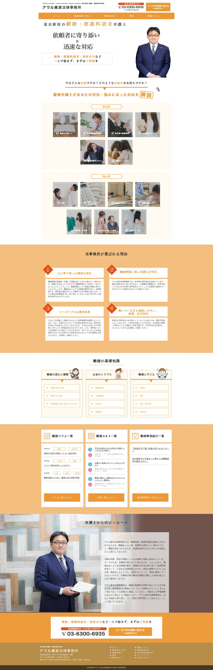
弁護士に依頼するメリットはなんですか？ (110, 464)
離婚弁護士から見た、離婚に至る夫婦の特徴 (61, 478)
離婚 (59, 449)
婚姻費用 (95, 412)
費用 (132, 16)
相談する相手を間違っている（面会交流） (61, 453)
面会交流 (139, 412)
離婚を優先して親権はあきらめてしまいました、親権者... (110, 479)
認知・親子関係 (142, 404)
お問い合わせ (142, 658)
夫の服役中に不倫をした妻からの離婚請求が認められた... (150, 460)
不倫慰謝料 (96, 396)
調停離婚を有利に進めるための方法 (60, 404)
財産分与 (95, 404)
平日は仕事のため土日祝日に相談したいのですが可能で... (110, 449)
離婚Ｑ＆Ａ (153, 16)
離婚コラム (141, 647)
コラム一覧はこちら (62, 497)
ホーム (57, 16)
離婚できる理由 (53, 396)
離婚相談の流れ (82, 16)
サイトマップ (142, 655)
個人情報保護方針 (144, 653)
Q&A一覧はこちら (106, 497)
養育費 (139, 388)
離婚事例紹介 (142, 650)
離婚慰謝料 (96, 388)
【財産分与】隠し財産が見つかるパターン (150, 449)
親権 (138, 396)
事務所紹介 (110, 16)
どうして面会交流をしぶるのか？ (57, 465)
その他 (59, 461)
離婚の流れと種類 (54, 388)
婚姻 (56, 473)
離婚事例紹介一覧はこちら (150, 497)
